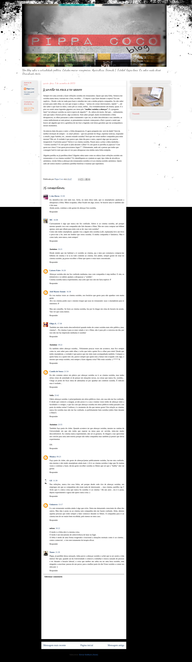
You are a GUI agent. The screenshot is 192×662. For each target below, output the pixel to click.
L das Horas (55, 196)
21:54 (66, 371)
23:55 (60, 425)
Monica (53, 457)
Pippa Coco (30, 89)
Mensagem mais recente (54, 645)
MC (51, 220)
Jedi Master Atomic (58, 292)
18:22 (60, 345)
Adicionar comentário (53, 577)
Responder (54, 212)
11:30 (55, 481)
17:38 (59, 324)
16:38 (68, 292)
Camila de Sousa (56, 371)
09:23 (59, 457)
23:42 (56, 395)
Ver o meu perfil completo (29, 93)
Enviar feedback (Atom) (88, 655)
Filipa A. (53, 324)
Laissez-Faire (55, 270)
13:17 (60, 504)
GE (51, 481)
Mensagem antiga (116, 645)
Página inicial (86, 645)
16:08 (56, 220)
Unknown (54, 504)
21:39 (58, 552)
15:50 (62, 196)
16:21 (60, 249)
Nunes (52, 552)
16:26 (63, 270)
